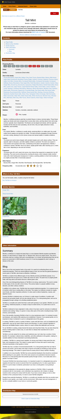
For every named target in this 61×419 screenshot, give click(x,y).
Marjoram (29, 88)
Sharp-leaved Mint (32, 92)
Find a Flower (12, 6)
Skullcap (40, 92)
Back (54, 13)
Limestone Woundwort (19, 88)
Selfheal (23, 92)
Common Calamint (42, 79)
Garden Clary (54, 83)
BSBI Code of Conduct (39, 32)
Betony (47, 77)
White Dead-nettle (26, 95)
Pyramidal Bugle (29, 90)
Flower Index (33, 6)
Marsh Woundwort (38, 88)
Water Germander (9, 95)
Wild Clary (16, 97)
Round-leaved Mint (15, 92)
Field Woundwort (35, 83)
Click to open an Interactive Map (30, 398)
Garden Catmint (45, 83)
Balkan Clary (25, 77)
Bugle (30, 79)
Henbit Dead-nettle (48, 85)
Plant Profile (9, 42)
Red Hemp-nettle (50, 90)
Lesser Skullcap (8, 88)
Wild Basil (9, 97)
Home (4, 6)
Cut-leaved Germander (42, 81)
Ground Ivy (14, 85)
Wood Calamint (31, 97)
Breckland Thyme (23, 79)
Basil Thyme (32, 77)
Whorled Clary (47, 95)
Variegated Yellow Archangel (37, 94)
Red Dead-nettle (39, 90)
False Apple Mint (25, 83)
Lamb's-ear (10, 86)
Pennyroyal (14, 90)
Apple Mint (18, 77)
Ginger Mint (7, 85)
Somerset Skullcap (48, 92)
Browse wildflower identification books (30, 35)
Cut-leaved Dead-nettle (28, 81)
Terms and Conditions (30, 412)
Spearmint (6, 94)
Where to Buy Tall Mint (12, 44)
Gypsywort (28, 85)
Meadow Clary (48, 88)
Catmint (34, 79)
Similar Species (10, 45)
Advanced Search (22, 6)
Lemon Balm (41, 86)
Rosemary (6, 92)
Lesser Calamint (50, 86)
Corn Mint (10, 81)
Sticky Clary (25, 94)
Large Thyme (17, 86)
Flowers (12, 9)
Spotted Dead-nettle (15, 94)
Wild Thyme (22, 97)
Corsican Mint (17, 81)
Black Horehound (12, 79)
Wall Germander (50, 94)
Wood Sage (39, 97)
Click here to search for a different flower (13, 16)
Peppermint (21, 90)
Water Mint (17, 95)
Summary (11, 49)
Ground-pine (21, 85)
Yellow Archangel (48, 97)
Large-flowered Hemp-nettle (30, 86)
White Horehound (37, 95)
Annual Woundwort (9, 77)
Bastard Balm (41, 77)
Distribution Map (10, 53)
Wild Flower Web (8, 2)
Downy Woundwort (14, 83)
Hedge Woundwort (37, 85)
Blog (10, 51)
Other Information (11, 47)
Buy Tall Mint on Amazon (10, 180)
